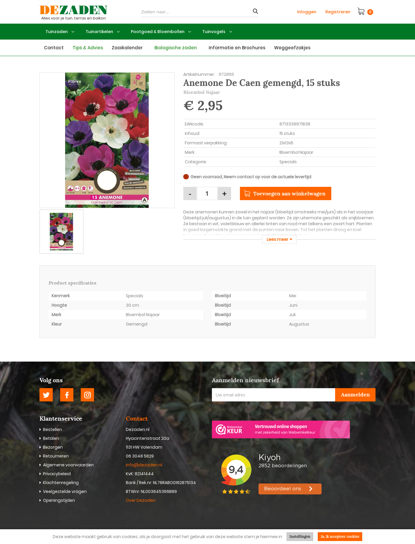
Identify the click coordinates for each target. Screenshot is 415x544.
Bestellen (52, 429)
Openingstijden (59, 500)
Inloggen (306, 12)
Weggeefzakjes (292, 48)
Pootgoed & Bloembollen (158, 32)
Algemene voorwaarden (68, 465)
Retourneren (56, 456)
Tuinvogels (213, 32)
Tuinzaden (56, 32)
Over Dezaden (141, 500)
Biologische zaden (175, 48)
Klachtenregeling (61, 483)
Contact (54, 48)
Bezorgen (53, 447)
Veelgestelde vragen (65, 491)
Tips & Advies (88, 48)
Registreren (337, 12)
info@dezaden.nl (144, 465)
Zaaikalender (127, 48)
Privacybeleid (57, 474)
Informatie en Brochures (237, 48)
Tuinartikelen (99, 32)
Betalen (51, 438)
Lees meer (277, 239)
